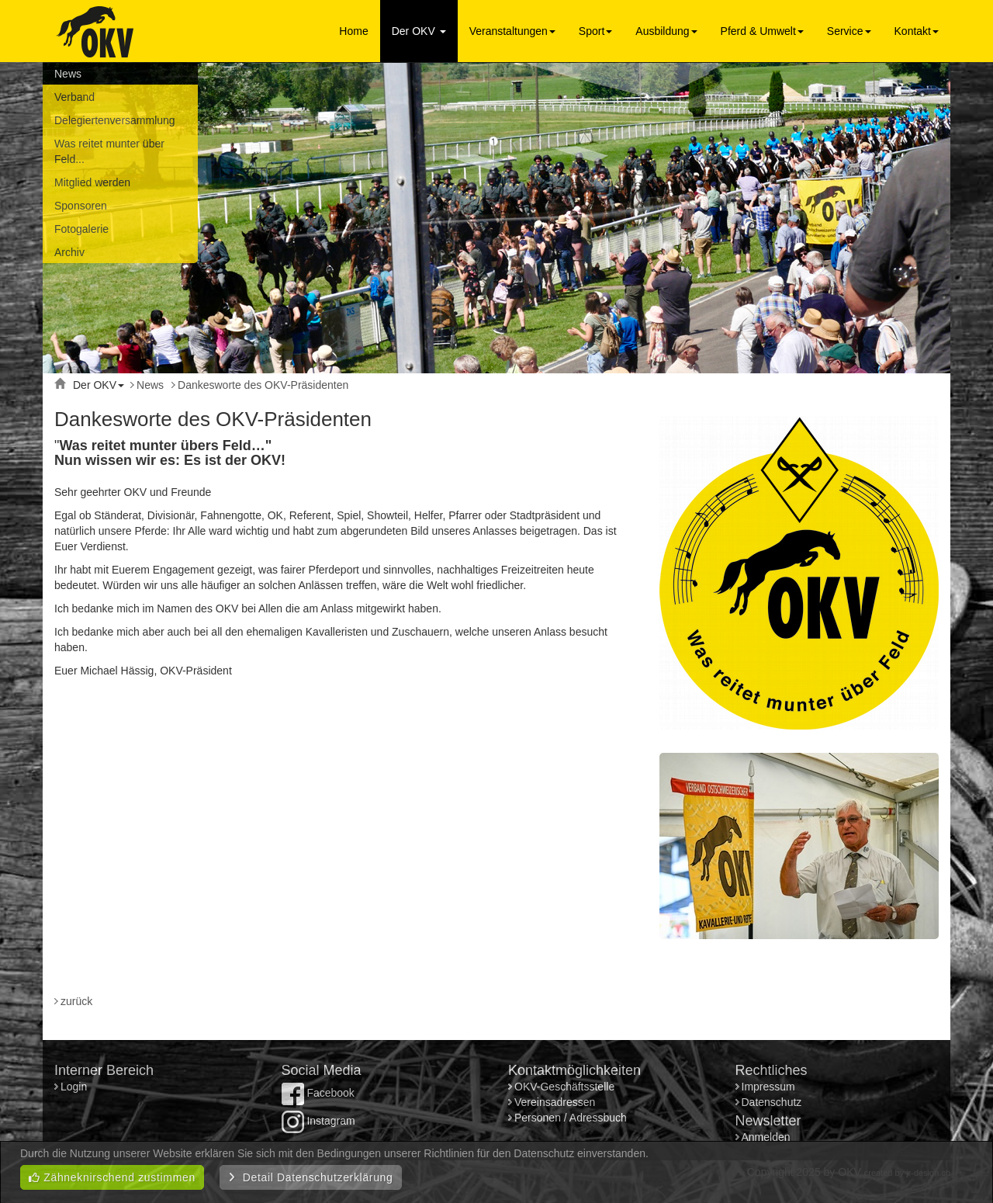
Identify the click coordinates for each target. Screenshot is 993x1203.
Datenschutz (772, 1102)
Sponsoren (80, 205)
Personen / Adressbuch (570, 1117)
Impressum (768, 1086)
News (67, 74)
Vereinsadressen (554, 1102)
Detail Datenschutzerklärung (310, 1177)
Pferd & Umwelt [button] (762, 31)
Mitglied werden (92, 182)
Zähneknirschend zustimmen (112, 1177)
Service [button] (849, 31)
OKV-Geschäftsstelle (564, 1086)
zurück (76, 1001)
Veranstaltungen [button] (512, 31)
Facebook (318, 1093)
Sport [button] (595, 31)
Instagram (318, 1121)
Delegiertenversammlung (114, 120)
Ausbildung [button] (666, 31)
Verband (74, 97)
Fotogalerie (81, 229)
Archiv (69, 252)
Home (353, 31)
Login (75, 1086)
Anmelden (766, 1137)
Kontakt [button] (916, 31)
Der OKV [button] (419, 31)
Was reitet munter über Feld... (109, 151)
